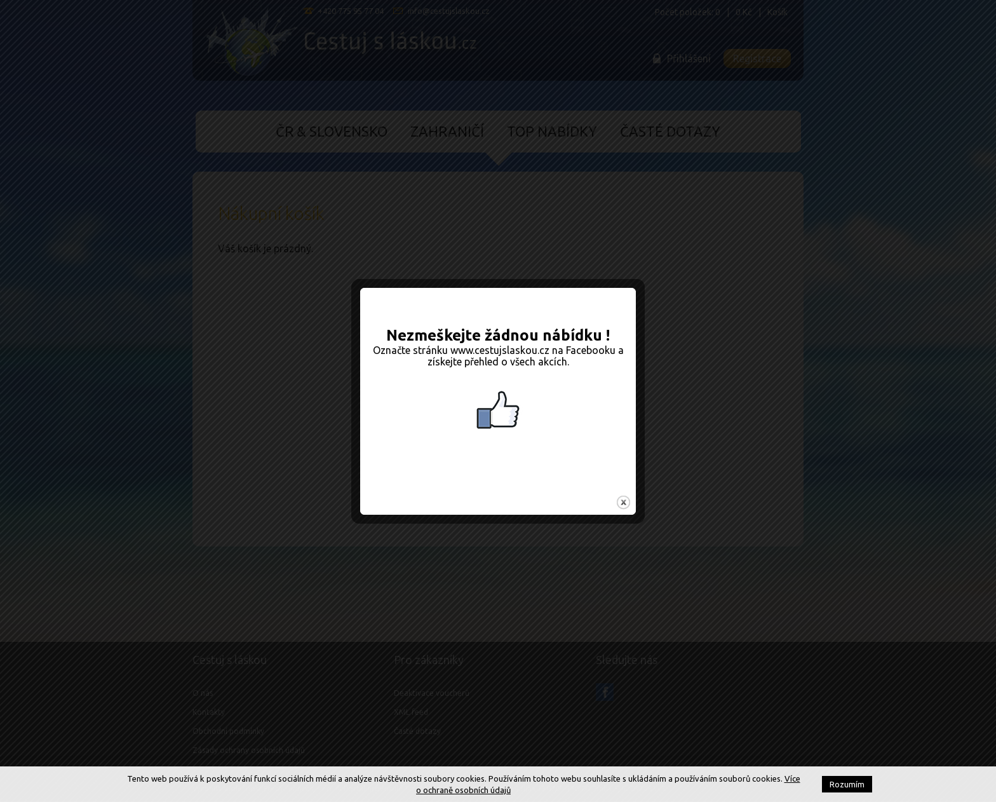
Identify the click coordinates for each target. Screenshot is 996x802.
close (623, 488)
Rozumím (847, 784)
